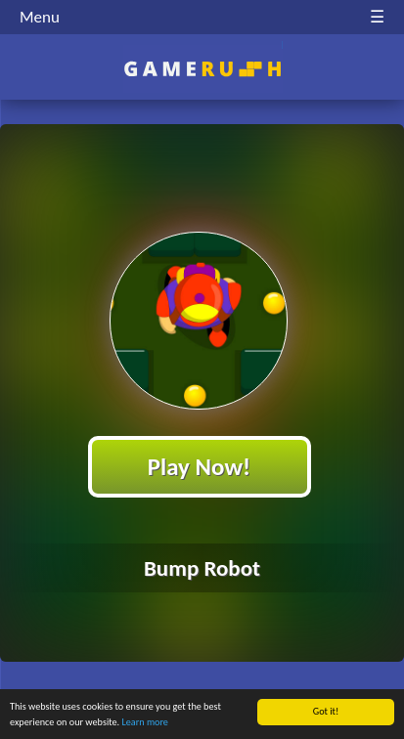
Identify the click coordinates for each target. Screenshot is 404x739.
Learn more (144, 723)
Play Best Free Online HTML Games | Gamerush (202, 69)
